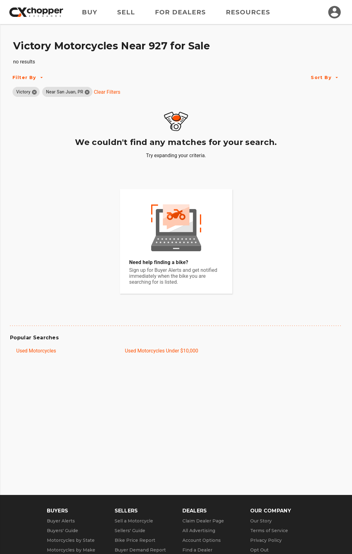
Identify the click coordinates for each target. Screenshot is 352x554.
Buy (89, 12)
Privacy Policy (266, 540)
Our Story (261, 521)
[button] (23, 91)
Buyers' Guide (62, 530)
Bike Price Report (135, 540)
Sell (126, 12)
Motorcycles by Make (71, 550)
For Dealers (180, 12)
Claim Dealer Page (203, 521)
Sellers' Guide (130, 530)
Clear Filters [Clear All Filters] (107, 92)
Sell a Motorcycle (134, 521)
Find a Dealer (197, 550)
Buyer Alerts (61, 521)
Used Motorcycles (36, 351)
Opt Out (259, 550)
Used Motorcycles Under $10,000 (161, 351)
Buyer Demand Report (140, 550)
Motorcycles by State (71, 540)
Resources (248, 12)
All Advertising (198, 530)
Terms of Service (269, 530)
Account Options (201, 540)
